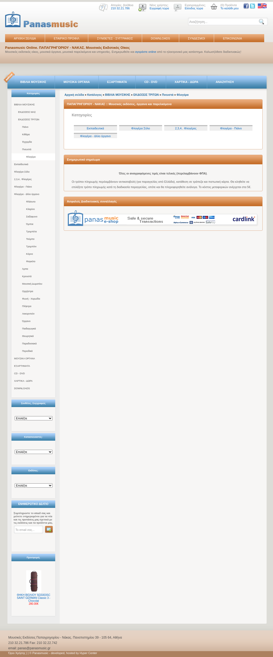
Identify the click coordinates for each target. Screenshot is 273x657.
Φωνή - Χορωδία (31, 298)
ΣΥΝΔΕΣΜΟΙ (196, 38)
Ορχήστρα (27, 291)
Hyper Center (88, 653)
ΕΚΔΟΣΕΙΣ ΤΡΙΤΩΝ (28, 119)
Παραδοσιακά (29, 343)
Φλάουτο (30, 201)
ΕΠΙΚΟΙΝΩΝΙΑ (232, 38)
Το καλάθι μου (229, 8)
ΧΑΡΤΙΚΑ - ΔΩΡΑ (186, 81)
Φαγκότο (30, 261)
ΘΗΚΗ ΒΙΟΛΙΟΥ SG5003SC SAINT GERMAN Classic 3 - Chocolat (33, 598)
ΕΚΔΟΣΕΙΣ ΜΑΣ (27, 112)
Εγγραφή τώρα (159, 8)
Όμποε (29, 224)
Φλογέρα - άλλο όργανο (26, 194)
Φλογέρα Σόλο (22, 171)
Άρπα (25, 269)
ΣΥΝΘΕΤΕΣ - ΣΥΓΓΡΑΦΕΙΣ (115, 38)
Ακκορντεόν (28, 313)
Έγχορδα (27, 142)
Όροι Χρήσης (16, 653)
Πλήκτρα (26, 306)
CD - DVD (150, 81)
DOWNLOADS (160, 38)
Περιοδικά (27, 351)
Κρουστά (26, 276)
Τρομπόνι (31, 246)
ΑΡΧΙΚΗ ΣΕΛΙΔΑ (25, 38)
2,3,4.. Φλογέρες (23, 179)
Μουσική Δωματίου (32, 283)
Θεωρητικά (28, 336)
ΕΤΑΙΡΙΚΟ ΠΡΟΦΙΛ (66, 38)
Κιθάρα (26, 134)
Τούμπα (30, 239)
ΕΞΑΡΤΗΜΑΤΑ (117, 81)
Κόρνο (29, 254)
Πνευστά (26, 149)
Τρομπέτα (31, 231)
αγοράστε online (145, 51)
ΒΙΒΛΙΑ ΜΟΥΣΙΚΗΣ (33, 81)
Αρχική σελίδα (74, 94)
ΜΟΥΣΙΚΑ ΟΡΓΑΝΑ (76, 81)
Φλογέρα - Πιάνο (23, 186)
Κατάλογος (94, 94)
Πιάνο (25, 127)
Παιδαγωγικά (29, 328)
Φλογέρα (30, 157)
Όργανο (26, 321)
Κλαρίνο (30, 209)
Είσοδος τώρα (194, 8)
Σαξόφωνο (31, 216)
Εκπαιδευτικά (21, 164)
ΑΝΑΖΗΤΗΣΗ (225, 81)
